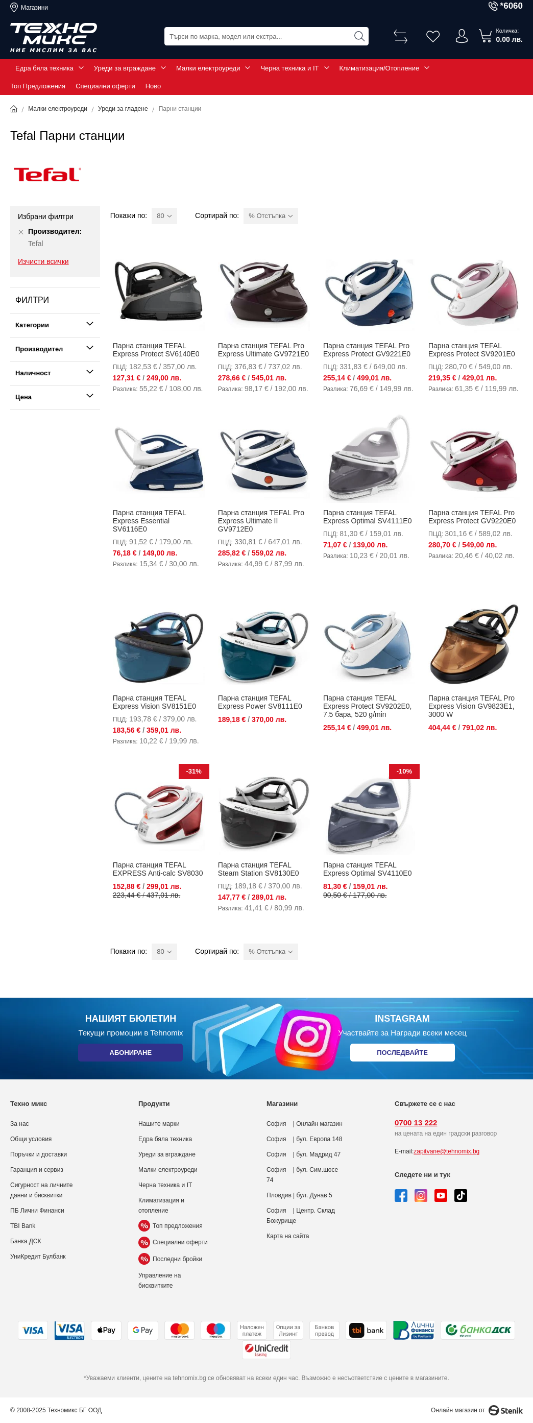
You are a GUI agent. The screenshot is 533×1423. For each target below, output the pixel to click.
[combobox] (266, 36)
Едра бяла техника (44, 68)
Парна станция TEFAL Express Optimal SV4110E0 (367, 869)
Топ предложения (170, 1225)
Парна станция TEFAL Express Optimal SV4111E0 (367, 517)
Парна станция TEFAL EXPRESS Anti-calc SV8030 (158, 869)
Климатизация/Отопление (380, 68)
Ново (153, 86)
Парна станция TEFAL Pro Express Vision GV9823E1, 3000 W (471, 706)
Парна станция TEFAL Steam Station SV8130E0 (258, 869)
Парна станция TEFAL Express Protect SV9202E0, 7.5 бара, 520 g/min (367, 706)
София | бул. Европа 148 (304, 1139)
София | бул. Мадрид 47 (303, 1154)
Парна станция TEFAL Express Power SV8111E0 (260, 702)
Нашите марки (159, 1123)
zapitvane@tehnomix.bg (446, 1151)
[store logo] (53, 38)
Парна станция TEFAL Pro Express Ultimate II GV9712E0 (261, 521)
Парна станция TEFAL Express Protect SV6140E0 (156, 350)
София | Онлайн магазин (304, 1123)
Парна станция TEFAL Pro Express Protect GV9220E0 (472, 517)
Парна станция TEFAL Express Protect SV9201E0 (471, 350)
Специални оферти (105, 86)
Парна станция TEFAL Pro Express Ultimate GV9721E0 (263, 350)
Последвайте (402, 1054)
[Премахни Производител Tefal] (21, 232)
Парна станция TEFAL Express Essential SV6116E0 (149, 521)
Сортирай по (216, 215)
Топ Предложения (37, 86)
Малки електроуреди (208, 68)
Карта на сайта (287, 1236)
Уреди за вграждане (125, 68)
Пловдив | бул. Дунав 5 (299, 1195)
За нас (19, 1123)
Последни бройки (170, 1259)
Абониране (130, 1054)
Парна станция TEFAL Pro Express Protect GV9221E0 (366, 350)
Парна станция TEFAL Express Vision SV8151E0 (154, 702)
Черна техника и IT (289, 68)
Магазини (34, 7)
